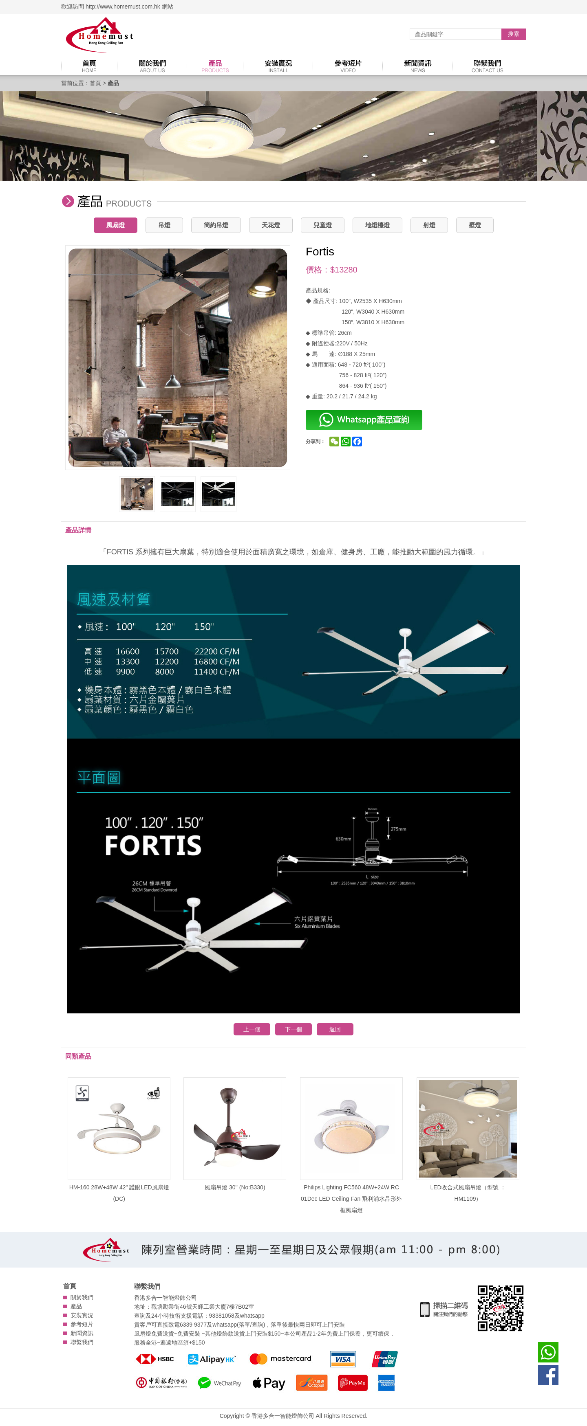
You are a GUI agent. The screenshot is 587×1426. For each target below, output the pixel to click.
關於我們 (82, 1297)
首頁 (95, 83)
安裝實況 (82, 1315)
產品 (76, 1306)
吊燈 (164, 225)
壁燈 (475, 225)
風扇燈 (115, 225)
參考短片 (82, 1324)
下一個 (293, 1029)
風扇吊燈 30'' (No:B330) (234, 1134)
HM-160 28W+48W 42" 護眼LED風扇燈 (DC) (119, 1139)
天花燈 (271, 225)
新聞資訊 (82, 1333)
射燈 (429, 225)
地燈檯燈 (377, 225)
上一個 (251, 1029)
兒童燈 (322, 225)
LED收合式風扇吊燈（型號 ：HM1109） (468, 1139)
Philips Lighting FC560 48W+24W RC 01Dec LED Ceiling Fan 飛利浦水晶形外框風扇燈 (351, 1145)
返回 (335, 1029)
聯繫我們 (82, 1342)
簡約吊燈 (216, 225)
